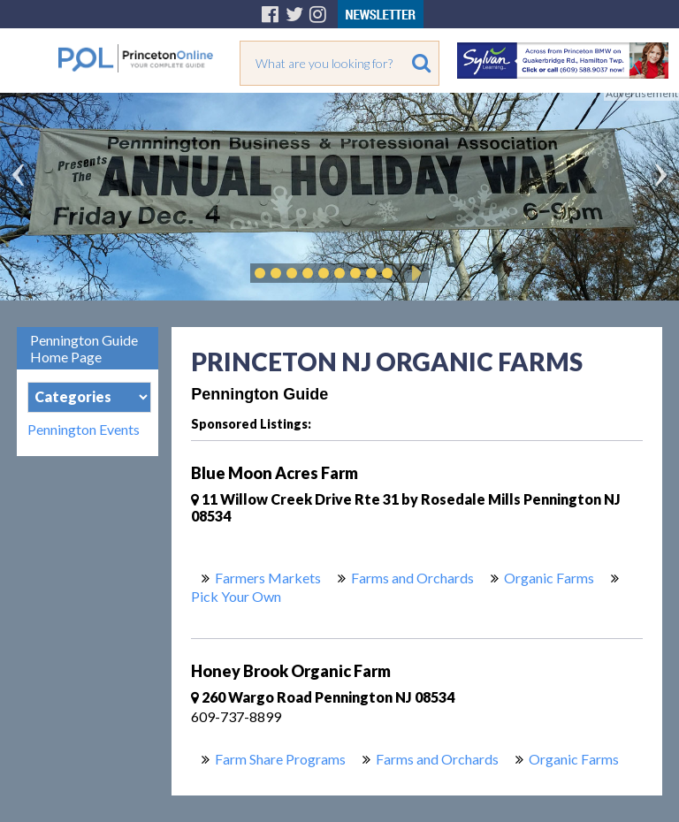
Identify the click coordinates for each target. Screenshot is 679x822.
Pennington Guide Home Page (84, 348)
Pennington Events (83, 430)
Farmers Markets (268, 577)
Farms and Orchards (412, 577)
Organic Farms (549, 577)
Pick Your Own (236, 596)
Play (414, 273)
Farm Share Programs (280, 758)
